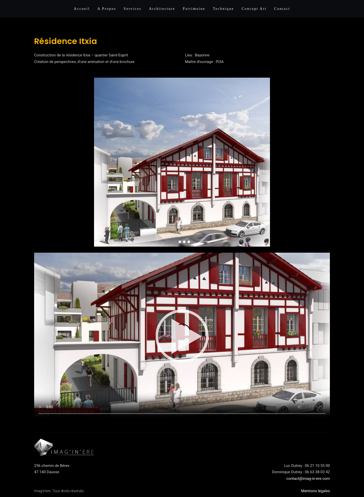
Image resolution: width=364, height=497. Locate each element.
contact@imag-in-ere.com (308, 478)
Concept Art (254, 9)
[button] (175, 242)
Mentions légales (315, 491)
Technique (223, 9)
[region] (182, 162)
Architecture (162, 9)
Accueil (82, 9)
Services (133, 9)
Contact (282, 9)
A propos (106, 9)
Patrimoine (194, 9)
